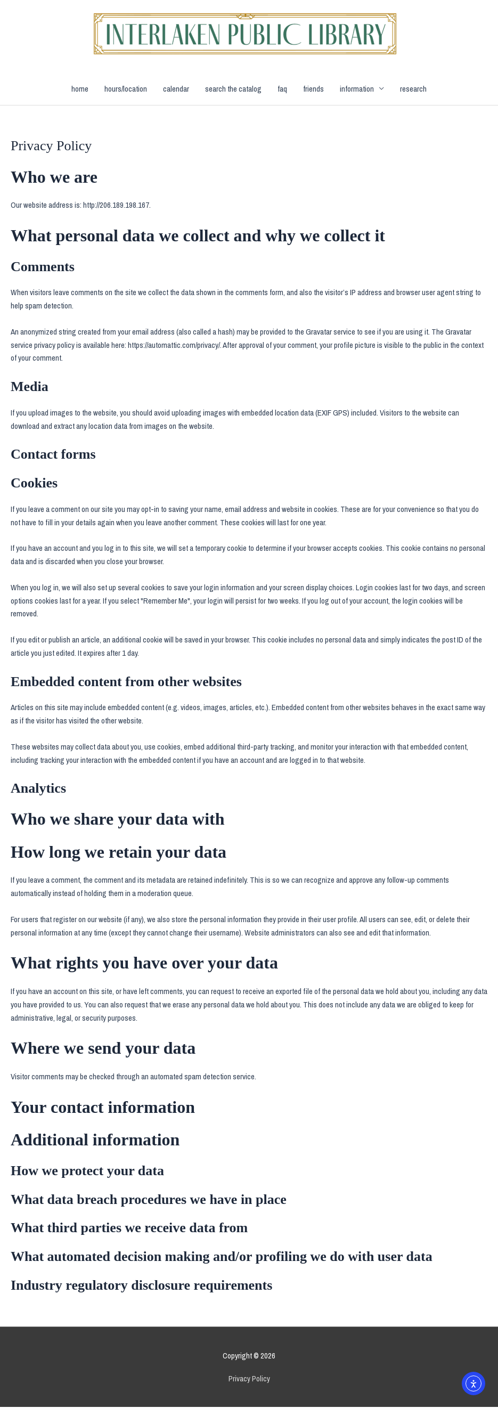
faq (282, 89)
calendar (176, 89)
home (79, 89)
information (357, 89)
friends (313, 89)
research (413, 89)
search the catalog (233, 89)
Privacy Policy (249, 1379)
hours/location (125, 89)
